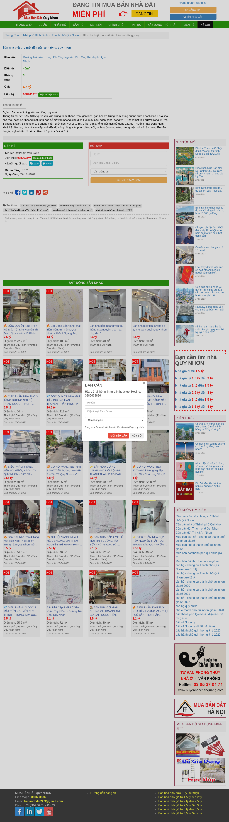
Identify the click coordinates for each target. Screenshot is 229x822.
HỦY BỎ (137, 435)
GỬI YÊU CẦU (118, 435)
